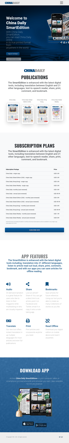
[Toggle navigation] (61, 3)
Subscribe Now (34, 230)
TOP (61, 437)
